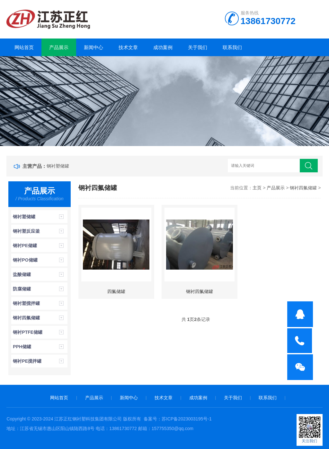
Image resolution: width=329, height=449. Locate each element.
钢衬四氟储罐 (26, 317)
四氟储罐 (116, 291)
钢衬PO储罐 (25, 260)
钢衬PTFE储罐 (27, 332)
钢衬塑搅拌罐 (26, 303)
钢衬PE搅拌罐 (27, 361)
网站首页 (24, 47)
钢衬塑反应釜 (26, 231)
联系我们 (232, 47)
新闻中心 (93, 47)
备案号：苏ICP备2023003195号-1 (178, 418)
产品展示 (58, 47)
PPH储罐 (22, 346)
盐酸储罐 (22, 274)
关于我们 (197, 47)
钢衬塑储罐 (58, 165)
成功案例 (163, 47)
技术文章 (128, 47)
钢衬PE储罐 (25, 245)
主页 (257, 187)
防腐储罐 (22, 288)
